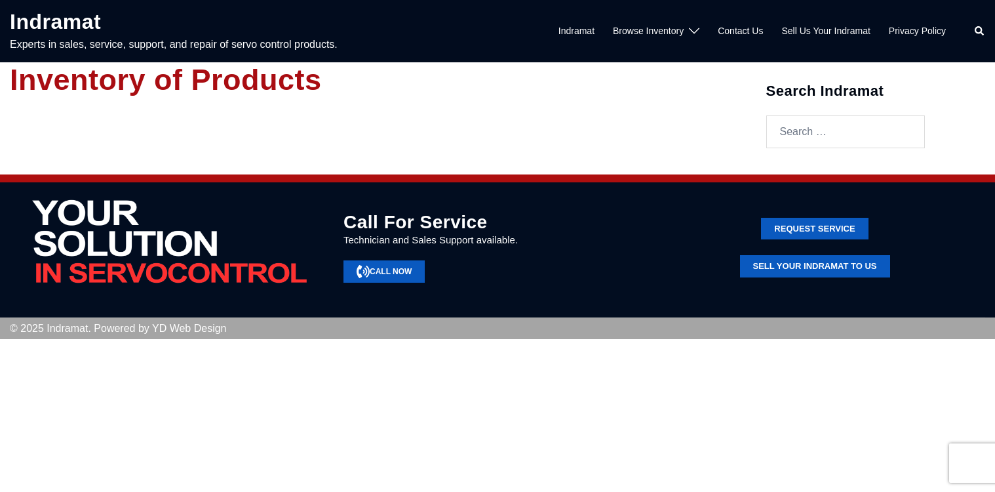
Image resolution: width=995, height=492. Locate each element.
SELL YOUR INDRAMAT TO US (815, 266)
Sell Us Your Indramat (825, 31)
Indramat (55, 21)
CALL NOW (384, 271)
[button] (980, 31)
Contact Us (740, 31)
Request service (814, 229)
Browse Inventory (648, 31)
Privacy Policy (917, 31)
